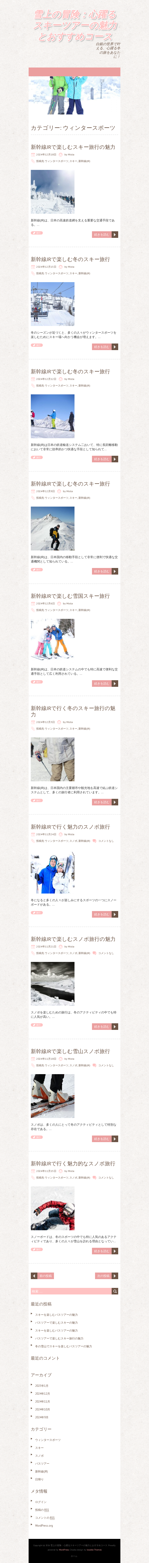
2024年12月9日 (45, 491)
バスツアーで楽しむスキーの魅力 (56, 1322)
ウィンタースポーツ (56, 161)
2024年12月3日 (45, 722)
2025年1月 (42, 1386)
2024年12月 (42, 1394)
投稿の (42, 1510)
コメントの (45, 1518)
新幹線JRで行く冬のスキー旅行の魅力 (73, 711)
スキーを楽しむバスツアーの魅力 (56, 1315)
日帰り (39, 1479)
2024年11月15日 (46, 1171)
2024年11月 (42, 1401)
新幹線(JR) (84, 161)
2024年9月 (42, 1417)
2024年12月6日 (45, 603)
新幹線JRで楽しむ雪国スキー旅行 (70, 596)
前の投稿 (46, 1276)
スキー (73, 161)
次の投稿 (103, 1276)
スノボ (73, 840)
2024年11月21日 (46, 946)
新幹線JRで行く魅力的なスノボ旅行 (73, 1163)
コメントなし (106, 840)
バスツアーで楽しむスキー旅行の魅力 (59, 1338)
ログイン (41, 1502)
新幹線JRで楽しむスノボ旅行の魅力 (73, 939)
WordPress (64, 1549)
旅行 (38, 232)
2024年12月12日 (46, 379)
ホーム (74, 1556)
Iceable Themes (94, 1549)
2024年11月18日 (46, 1058)
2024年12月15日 (46, 266)
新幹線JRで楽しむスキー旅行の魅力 (73, 147)
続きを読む (101, 235)
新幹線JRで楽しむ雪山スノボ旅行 (70, 1051)
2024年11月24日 (46, 834)
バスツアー (42, 1463)
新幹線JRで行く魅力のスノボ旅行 (70, 826)
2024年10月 (42, 1409)
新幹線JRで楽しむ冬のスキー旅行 (70, 259)
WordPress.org (44, 1525)
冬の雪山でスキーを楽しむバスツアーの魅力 (63, 1346)
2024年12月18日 (46, 154)
